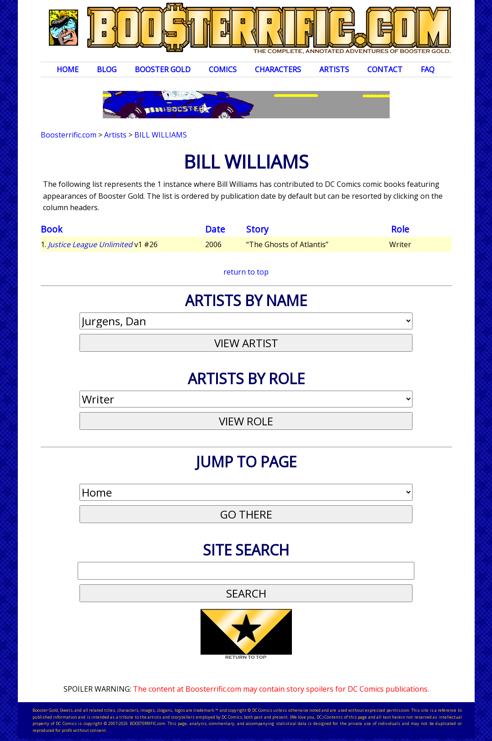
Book (52, 229)
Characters (278, 69)
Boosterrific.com (68, 135)
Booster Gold (162, 69)
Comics (223, 69)
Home (68, 69)
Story (257, 229)
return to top (246, 272)
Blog (106, 69)
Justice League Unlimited (90, 244)
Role (400, 229)
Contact (384, 69)
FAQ (427, 69)
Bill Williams (160, 135)
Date (215, 229)
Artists (334, 69)
